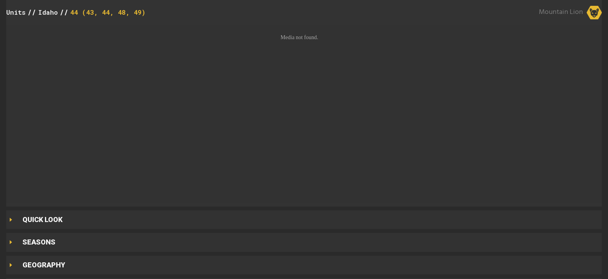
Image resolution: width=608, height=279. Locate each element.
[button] (304, 114)
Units (16, 12)
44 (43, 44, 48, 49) (107, 12)
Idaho (48, 12)
